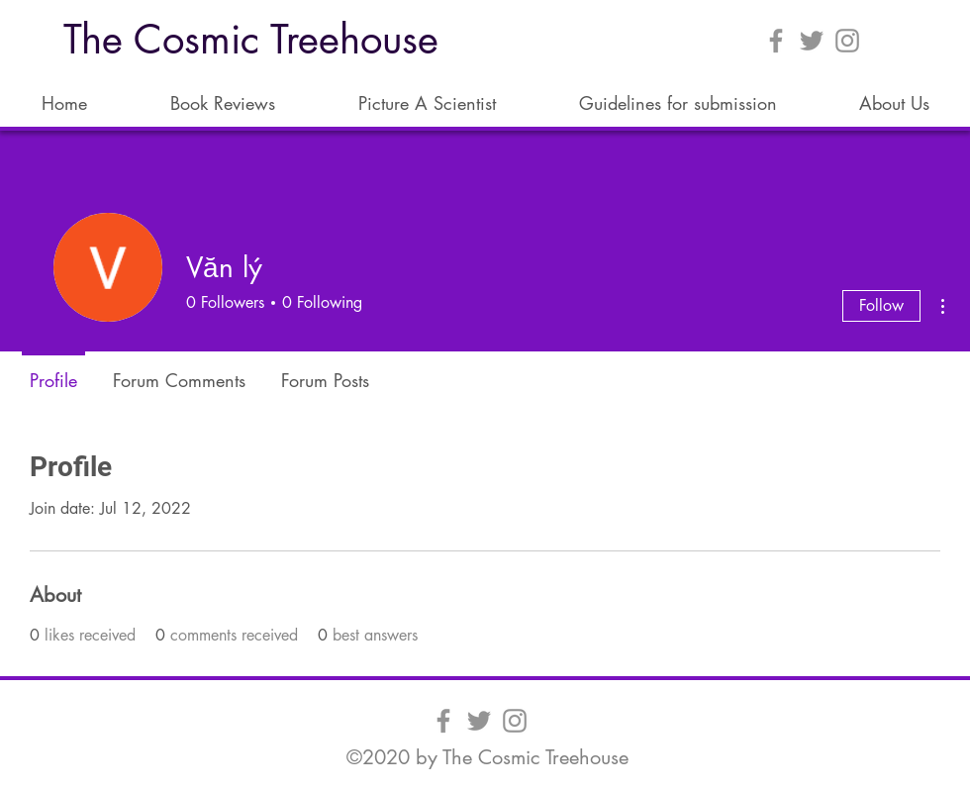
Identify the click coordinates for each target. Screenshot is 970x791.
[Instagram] (847, 40)
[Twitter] (811, 40)
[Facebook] (776, 40)
